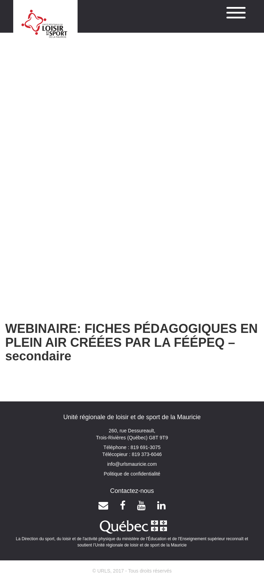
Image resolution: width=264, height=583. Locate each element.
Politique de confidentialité (132, 474)
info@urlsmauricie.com (132, 464)
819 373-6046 (146, 454)
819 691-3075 (144, 447)
